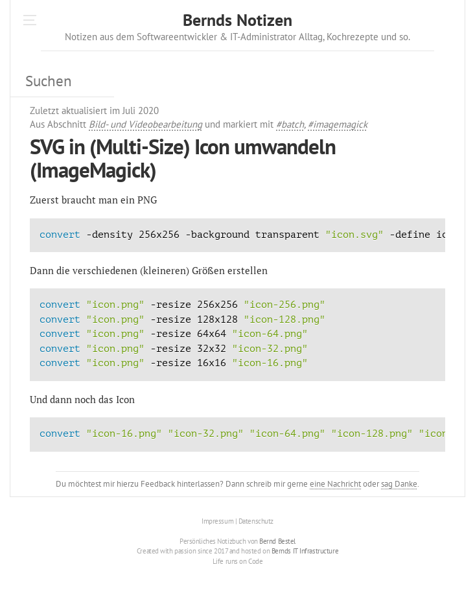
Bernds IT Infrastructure (305, 550)
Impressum (217, 521)
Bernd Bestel (277, 541)
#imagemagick (337, 124)
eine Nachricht (335, 483)
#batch (290, 124)
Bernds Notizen (237, 19)
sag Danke (399, 483)
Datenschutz (255, 521)
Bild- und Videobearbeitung (145, 124)
